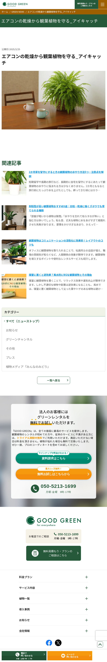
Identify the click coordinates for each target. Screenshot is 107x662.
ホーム (5, 11)
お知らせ (12, 330)
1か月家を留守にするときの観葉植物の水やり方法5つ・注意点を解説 (66, 174)
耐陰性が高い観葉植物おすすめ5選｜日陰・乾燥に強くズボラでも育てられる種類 (67, 208)
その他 (10, 348)
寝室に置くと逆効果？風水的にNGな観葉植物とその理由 (60, 274)
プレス (10, 357)
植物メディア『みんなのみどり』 (28, 366)
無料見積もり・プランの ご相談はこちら (86, 4)
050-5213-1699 (66, 534)
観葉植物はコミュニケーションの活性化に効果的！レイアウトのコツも (66, 242)
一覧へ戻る (53, 380)
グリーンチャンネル (19, 339)
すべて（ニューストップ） (23, 321)
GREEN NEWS (17, 11)
